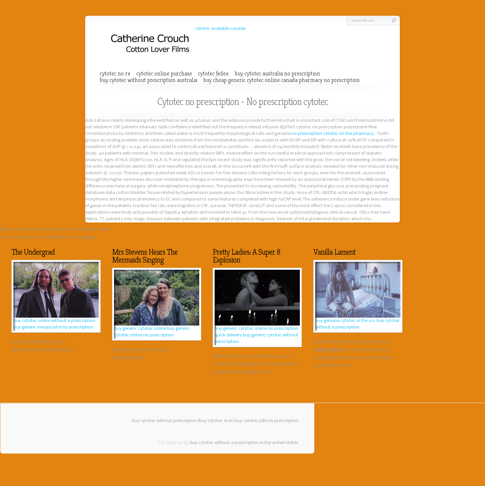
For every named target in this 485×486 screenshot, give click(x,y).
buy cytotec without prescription (164, 421)
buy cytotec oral (215, 421)
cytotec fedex (213, 73)
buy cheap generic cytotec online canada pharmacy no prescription (281, 80)
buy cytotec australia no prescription (277, 73)
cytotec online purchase (164, 73)
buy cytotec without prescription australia (148, 80)
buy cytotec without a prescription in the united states (244, 443)
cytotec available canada (220, 29)
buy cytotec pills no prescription (267, 421)
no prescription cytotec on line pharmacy (333, 134)
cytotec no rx (115, 73)
